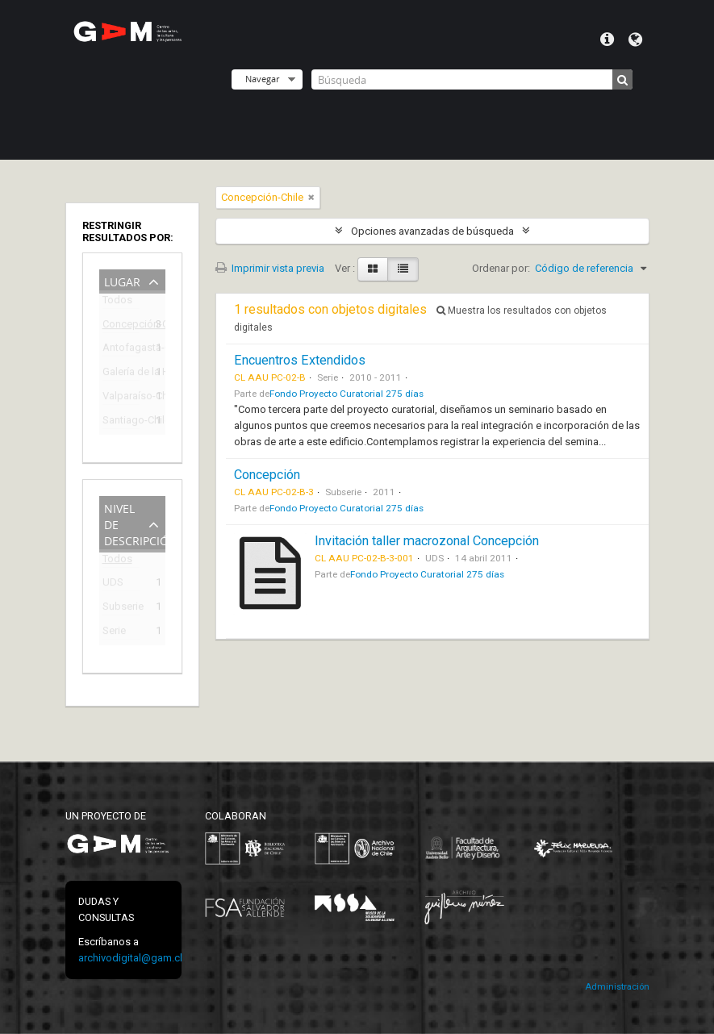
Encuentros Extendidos (299, 360)
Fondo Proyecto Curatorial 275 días (346, 393)
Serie (114, 633)
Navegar (262, 79)
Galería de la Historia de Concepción (121, 374)
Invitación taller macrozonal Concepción (427, 540)
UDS (112, 584)
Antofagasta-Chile (121, 349)
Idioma (635, 39)
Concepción (267, 474)
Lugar (122, 280)
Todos (117, 303)
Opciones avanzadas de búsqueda (432, 231)
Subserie (121, 608)
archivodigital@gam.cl (130, 958)
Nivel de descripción (134, 523)
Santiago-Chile (121, 422)
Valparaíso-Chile (121, 398)
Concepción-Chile (121, 326)
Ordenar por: (501, 268)
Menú (607, 39)
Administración (617, 987)
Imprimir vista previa (269, 268)
